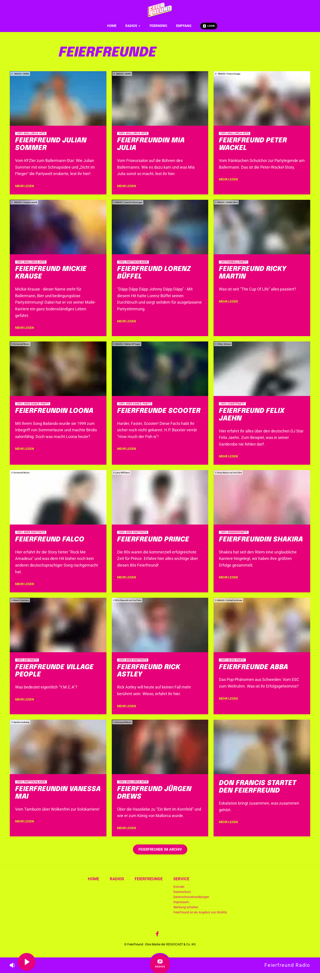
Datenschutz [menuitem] (182, 892)
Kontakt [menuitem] (178, 887)
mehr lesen (24, 186)
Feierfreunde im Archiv (160, 849)
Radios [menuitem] (133, 26)
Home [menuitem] (111, 26)
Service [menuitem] (181, 878)
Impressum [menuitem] (181, 902)
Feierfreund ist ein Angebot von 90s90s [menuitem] (200, 912)
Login (209, 26)
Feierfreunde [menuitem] (149, 878)
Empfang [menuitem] (183, 26)
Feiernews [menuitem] (158, 26)
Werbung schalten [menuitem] (185, 907)
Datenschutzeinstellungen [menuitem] (191, 897)
